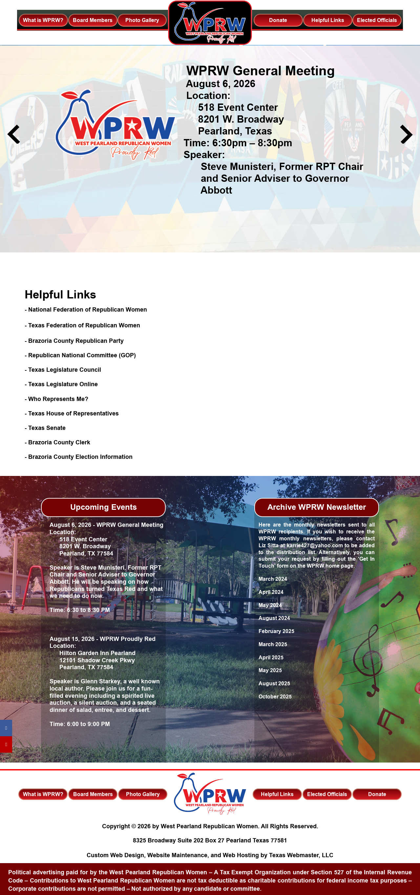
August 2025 (274, 683)
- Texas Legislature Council (63, 369)
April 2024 (271, 592)
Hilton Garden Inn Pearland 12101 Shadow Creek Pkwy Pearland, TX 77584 (93, 660)
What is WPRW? (43, 20)
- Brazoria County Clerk (57, 442)
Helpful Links (327, 20)
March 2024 (273, 579)
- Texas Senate (45, 428)
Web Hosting (241, 855)
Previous (13, 134)
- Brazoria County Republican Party (74, 341)
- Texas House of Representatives (72, 413)
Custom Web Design (115, 855)
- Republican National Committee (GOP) (80, 355)
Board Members (93, 20)
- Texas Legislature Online (61, 384)
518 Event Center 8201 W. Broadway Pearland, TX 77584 (81, 546)
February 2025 (276, 631)
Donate (278, 20)
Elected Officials (377, 20)
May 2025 (270, 670)
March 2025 (273, 644)
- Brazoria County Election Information (79, 457)
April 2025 (271, 657)
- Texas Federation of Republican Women (82, 325)
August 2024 (274, 618)
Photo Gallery (142, 20)
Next (406, 134)
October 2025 (275, 696)
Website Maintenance (177, 855)
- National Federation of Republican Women (86, 309)
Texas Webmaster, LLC (301, 855)
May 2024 (270, 605)
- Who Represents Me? (56, 399)
